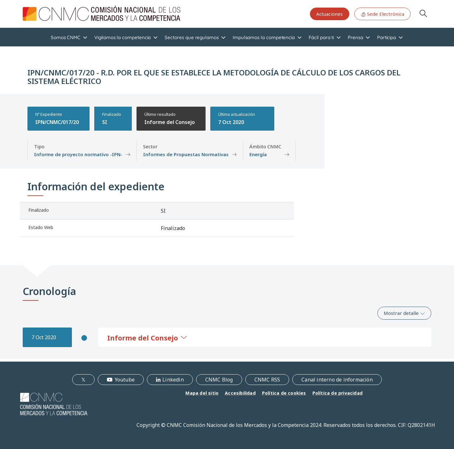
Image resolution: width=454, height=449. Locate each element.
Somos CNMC (65, 37)
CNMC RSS (267, 379)
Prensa (355, 37)
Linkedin (173, 379)
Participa (386, 37)
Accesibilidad (240, 393)
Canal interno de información (337, 379)
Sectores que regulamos (191, 37)
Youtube (125, 379)
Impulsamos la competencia (264, 37)
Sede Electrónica (382, 14)
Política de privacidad (337, 393)
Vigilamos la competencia (122, 37)
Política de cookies (284, 393)
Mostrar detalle (404, 313)
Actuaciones (329, 14)
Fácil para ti (321, 37)
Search (423, 13)
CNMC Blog (219, 379)
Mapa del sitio (201, 393)
